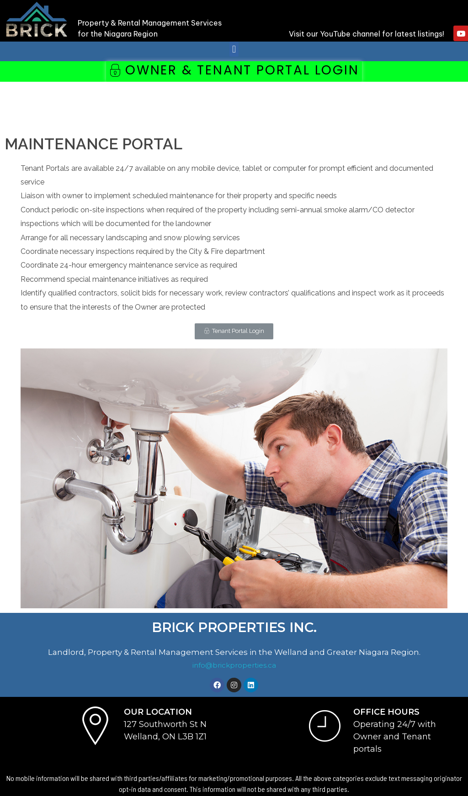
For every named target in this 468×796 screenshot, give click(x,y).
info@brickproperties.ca (234, 665)
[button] (233, 49)
